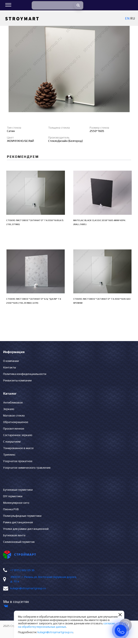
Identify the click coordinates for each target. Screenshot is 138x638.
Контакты (9, 367)
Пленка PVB (11, 509)
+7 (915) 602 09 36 (22, 570)
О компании (11, 360)
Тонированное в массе (18, 448)
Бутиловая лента (14, 535)
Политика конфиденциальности (24, 374)
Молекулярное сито (16, 502)
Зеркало (8, 409)
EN (127, 18)
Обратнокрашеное (15, 422)
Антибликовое (13, 402)
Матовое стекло (14, 415)
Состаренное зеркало (17, 435)
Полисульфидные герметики (22, 515)
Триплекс (9, 454)
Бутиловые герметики (18, 489)
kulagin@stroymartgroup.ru (28, 588)
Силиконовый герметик (19, 541)
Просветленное (13, 428)
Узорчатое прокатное (17, 461)
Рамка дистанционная (18, 522)
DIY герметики (12, 496)
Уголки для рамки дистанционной (26, 528)
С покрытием (12, 441)
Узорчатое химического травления (26, 467)
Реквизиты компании (17, 380)
